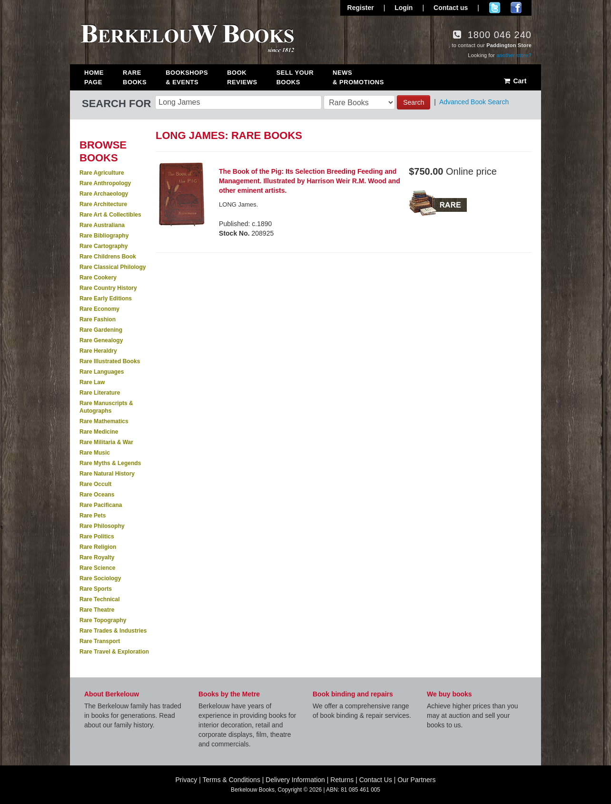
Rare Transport (99, 641)
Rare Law (92, 382)
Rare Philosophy (102, 526)
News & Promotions (358, 77)
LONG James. (238, 204)
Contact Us (375, 780)
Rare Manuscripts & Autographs (106, 407)
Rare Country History (108, 288)
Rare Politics (96, 536)
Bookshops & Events (187, 77)
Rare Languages (101, 371)
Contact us (451, 7)
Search (413, 102)
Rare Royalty (96, 557)
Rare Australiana (102, 225)
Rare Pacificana (100, 505)
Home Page (94, 77)
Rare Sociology (100, 578)
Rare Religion (97, 547)
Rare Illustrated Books (109, 361)
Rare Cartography (103, 246)
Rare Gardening (100, 330)
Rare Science (97, 568)
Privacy (186, 780)
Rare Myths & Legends (110, 463)
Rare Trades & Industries (113, 630)
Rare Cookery (98, 277)
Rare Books (135, 77)
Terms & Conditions (231, 780)
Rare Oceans (96, 494)
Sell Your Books (295, 77)
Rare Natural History (107, 473)
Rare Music (94, 452)
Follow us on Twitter (495, 7)
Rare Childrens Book (107, 256)
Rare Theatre (96, 609)
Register (360, 7)
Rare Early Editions (105, 298)
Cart (514, 81)
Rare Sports (95, 589)
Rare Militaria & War (106, 442)
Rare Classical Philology (112, 267)
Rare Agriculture (101, 172)
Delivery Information (295, 780)
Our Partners (416, 780)
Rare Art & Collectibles (110, 214)
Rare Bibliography (103, 235)
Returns (342, 780)
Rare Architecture (103, 204)
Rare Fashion (97, 319)
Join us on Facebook (516, 7)
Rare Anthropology (105, 183)
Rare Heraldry (98, 350)
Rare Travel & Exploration (114, 651)
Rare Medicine (98, 431)
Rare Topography (102, 620)
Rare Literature (99, 392)
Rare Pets (92, 515)
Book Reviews (242, 77)
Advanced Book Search (474, 102)
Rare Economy (99, 309)
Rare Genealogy (101, 340)
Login (403, 7)
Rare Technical (99, 599)
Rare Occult (95, 484)
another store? (514, 55)
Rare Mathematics (103, 421)
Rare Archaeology (103, 193)
